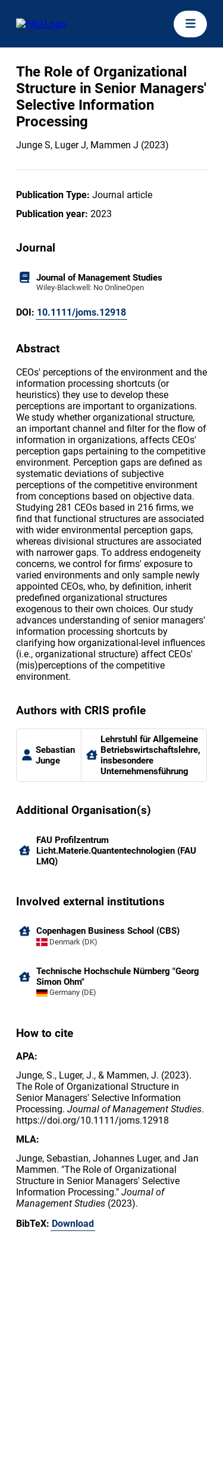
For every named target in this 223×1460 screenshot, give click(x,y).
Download (73, 1223)
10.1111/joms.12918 (81, 312)
